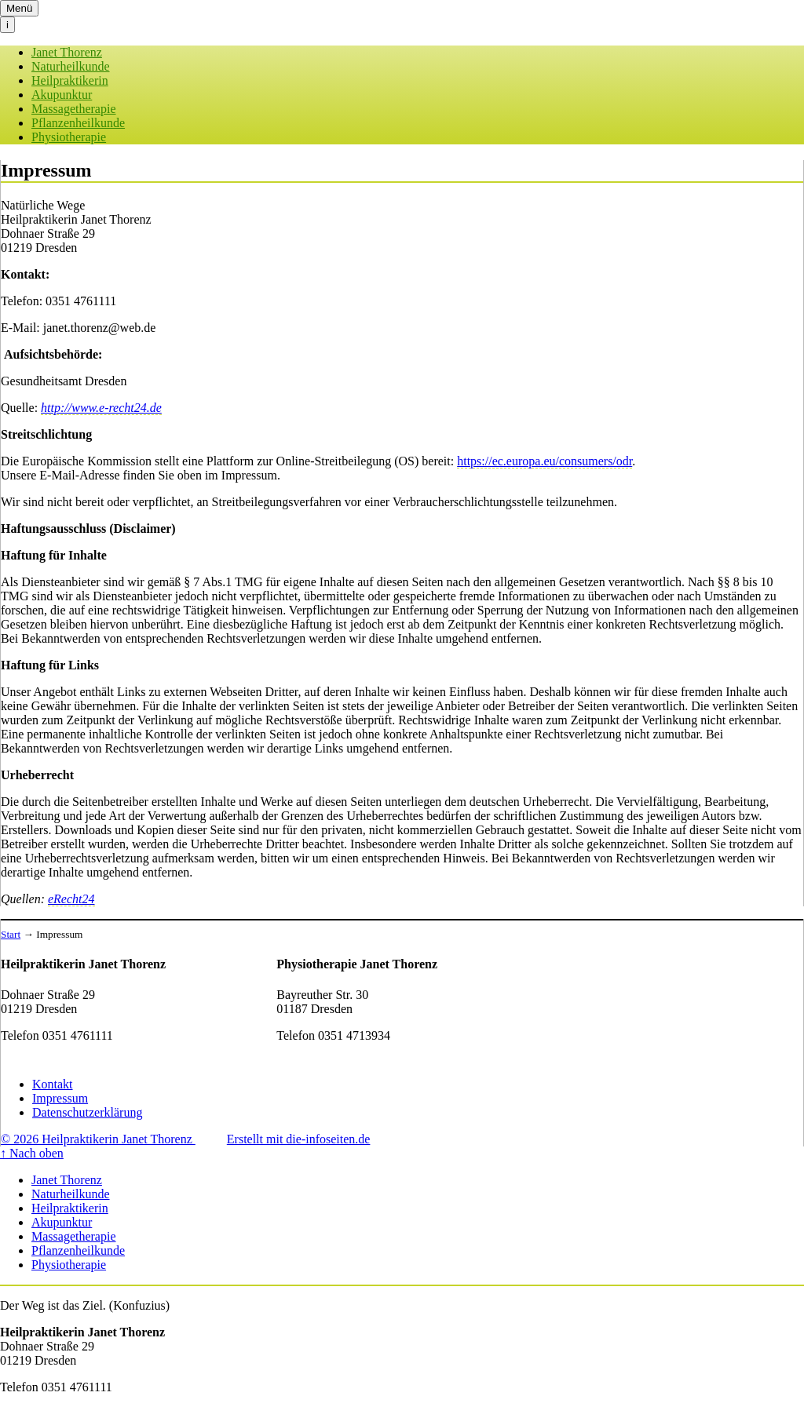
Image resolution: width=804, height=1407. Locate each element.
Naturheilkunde (70, 66)
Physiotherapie (68, 137)
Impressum (60, 1098)
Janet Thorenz (66, 52)
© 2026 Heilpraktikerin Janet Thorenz (98, 1139)
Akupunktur (61, 94)
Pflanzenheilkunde (78, 122)
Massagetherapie (73, 108)
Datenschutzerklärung (87, 1112)
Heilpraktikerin (69, 80)
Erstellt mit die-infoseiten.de (299, 1139)
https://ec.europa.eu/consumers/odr (544, 461)
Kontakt (52, 1084)
